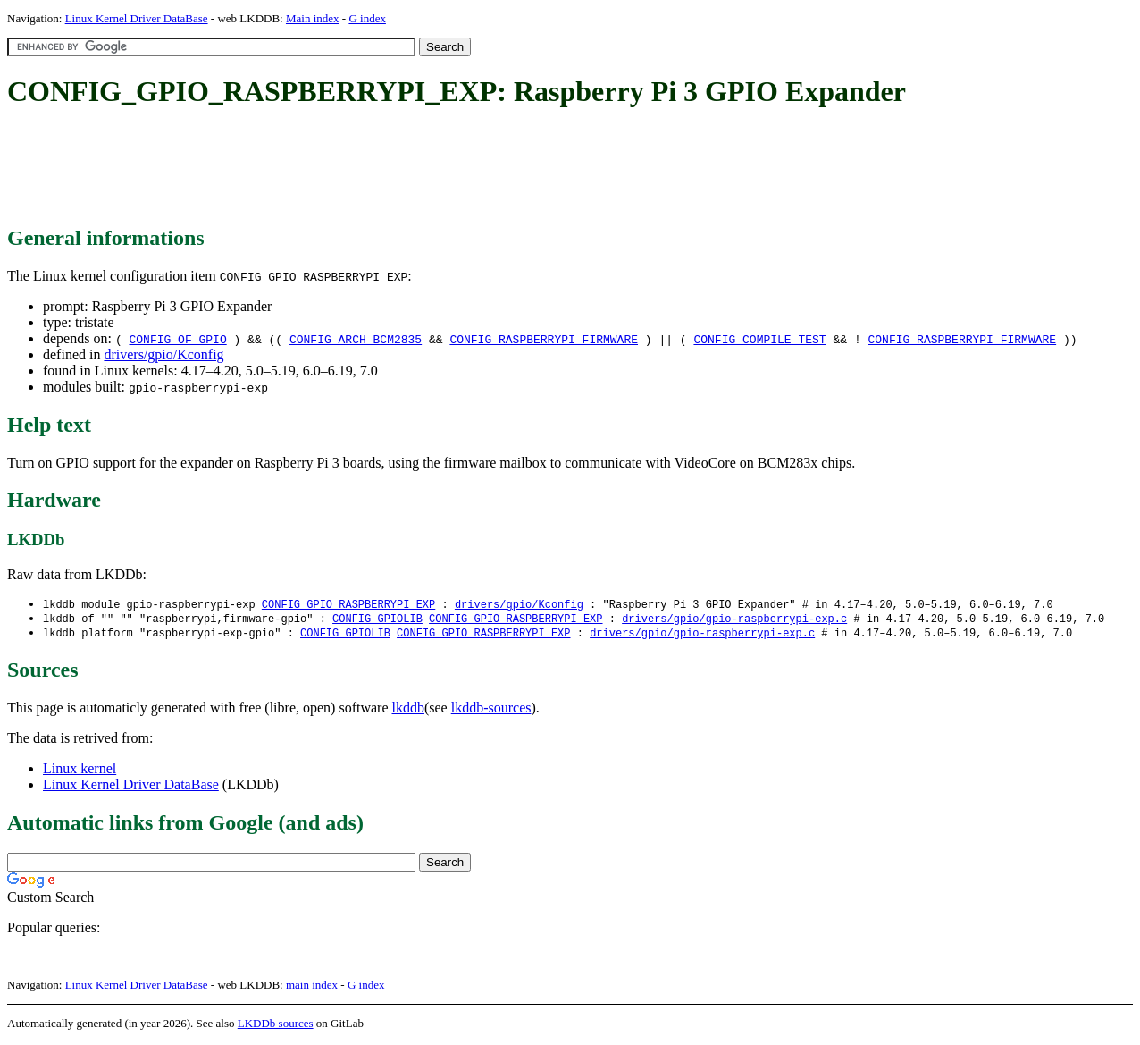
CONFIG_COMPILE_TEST (759, 339)
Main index (312, 18)
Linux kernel (79, 771)
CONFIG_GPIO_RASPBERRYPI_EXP (348, 604)
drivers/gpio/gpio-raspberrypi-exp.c (734, 620)
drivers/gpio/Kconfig (163, 354)
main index (312, 987)
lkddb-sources (491, 710)
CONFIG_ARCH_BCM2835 (355, 339)
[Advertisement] (332, 168)
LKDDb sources (276, 1025)
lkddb (408, 710)
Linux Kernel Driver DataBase (136, 18)
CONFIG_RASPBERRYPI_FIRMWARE (543, 339)
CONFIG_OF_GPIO (177, 339)
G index (367, 18)
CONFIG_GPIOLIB (377, 620)
